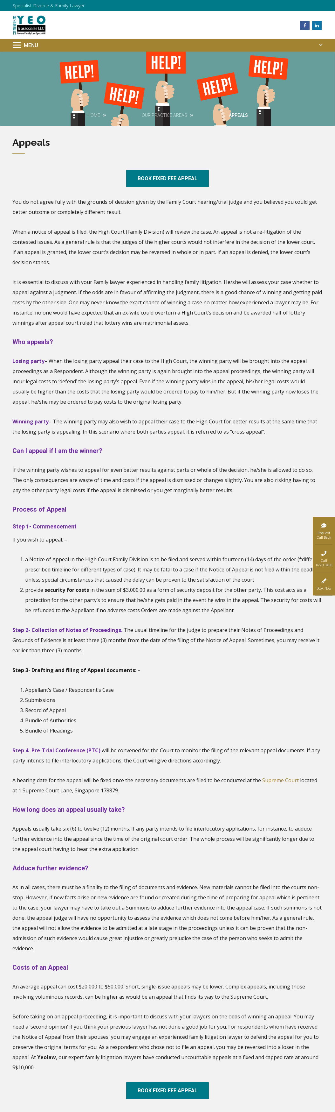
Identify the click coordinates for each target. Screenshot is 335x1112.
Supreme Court (280, 780)
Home (93, 115)
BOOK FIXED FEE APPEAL (167, 178)
